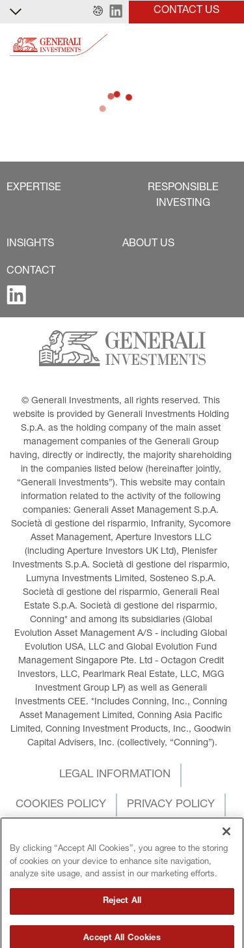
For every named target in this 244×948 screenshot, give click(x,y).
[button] (98, 11)
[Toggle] (226, 45)
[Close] (226, 856)
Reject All (122, 927)
